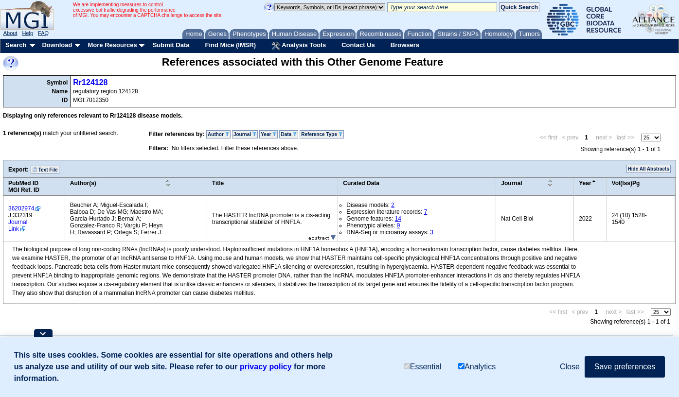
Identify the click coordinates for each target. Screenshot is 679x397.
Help (27, 33)
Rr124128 (90, 82)
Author (218, 134)
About (10, 33)
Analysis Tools (298, 45)
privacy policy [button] (266, 366)
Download (57, 45)
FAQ (43, 33)
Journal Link (17, 225)
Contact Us (358, 45)
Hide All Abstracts (648, 169)
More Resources (112, 45)
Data (288, 134)
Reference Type (321, 134)
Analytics (477, 366)
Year (268, 134)
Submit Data (171, 45)
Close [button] (570, 366)
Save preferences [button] (624, 366)
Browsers (405, 45)
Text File (45, 170)
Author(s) (83, 183)
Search (15, 45)
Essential (423, 366)
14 (398, 218)
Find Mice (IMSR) (230, 45)
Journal (244, 134)
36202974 (21, 208)
